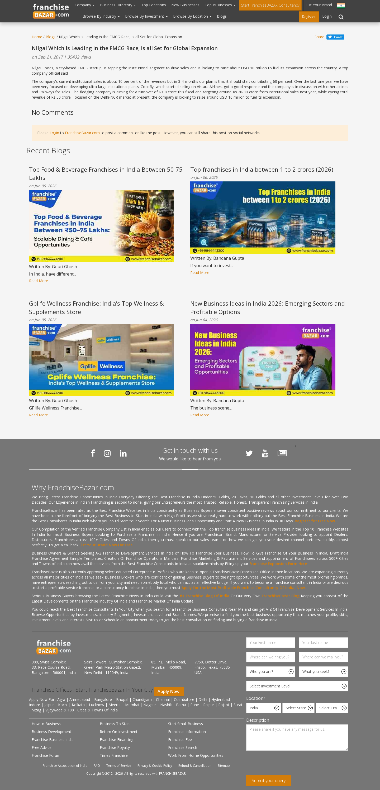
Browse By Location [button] (192, 16)
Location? (255, 698)
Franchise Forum (46, 755)
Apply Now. (169, 691)
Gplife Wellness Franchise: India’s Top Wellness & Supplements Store (96, 307)
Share (319, 36)
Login (327, 16)
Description (257, 720)
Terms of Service (118, 765)
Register (309, 16)
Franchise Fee (180, 739)
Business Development (51, 731)
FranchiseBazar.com (82, 132)
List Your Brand (319, 4)
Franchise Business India (53, 739)
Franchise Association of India (65, 765)
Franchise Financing (116, 739)
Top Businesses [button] (220, 4)
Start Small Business (185, 723)
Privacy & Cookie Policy (154, 765)
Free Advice (41, 747)
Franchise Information (187, 731)
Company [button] (85, 4)
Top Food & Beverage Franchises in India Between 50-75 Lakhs (106, 173)
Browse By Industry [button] (101, 16)
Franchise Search (182, 747)
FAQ (97, 765)
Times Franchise (114, 755)
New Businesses (185, 4)
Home (37, 36)
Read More (38, 280)
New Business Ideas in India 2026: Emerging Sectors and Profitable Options (267, 307)
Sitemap (224, 765)
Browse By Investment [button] (146, 16)
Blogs (222, 16)
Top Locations (153, 4)
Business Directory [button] (118, 4)
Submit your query (269, 780)
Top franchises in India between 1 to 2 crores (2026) (261, 169)
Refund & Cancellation (194, 765)
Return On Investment (118, 731)
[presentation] (286, 765)
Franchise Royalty (115, 747)
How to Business (46, 723)
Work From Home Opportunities (195, 755)
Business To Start (115, 723)
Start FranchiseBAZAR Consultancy (270, 5)
